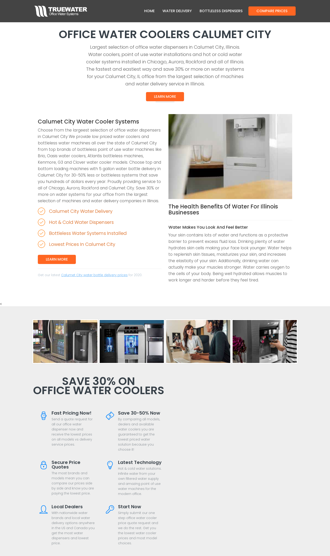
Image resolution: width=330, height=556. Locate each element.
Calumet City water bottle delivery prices (94, 275)
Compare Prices (272, 11)
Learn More (165, 96)
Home (149, 11)
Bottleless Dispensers (221, 11)
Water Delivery (177, 11)
